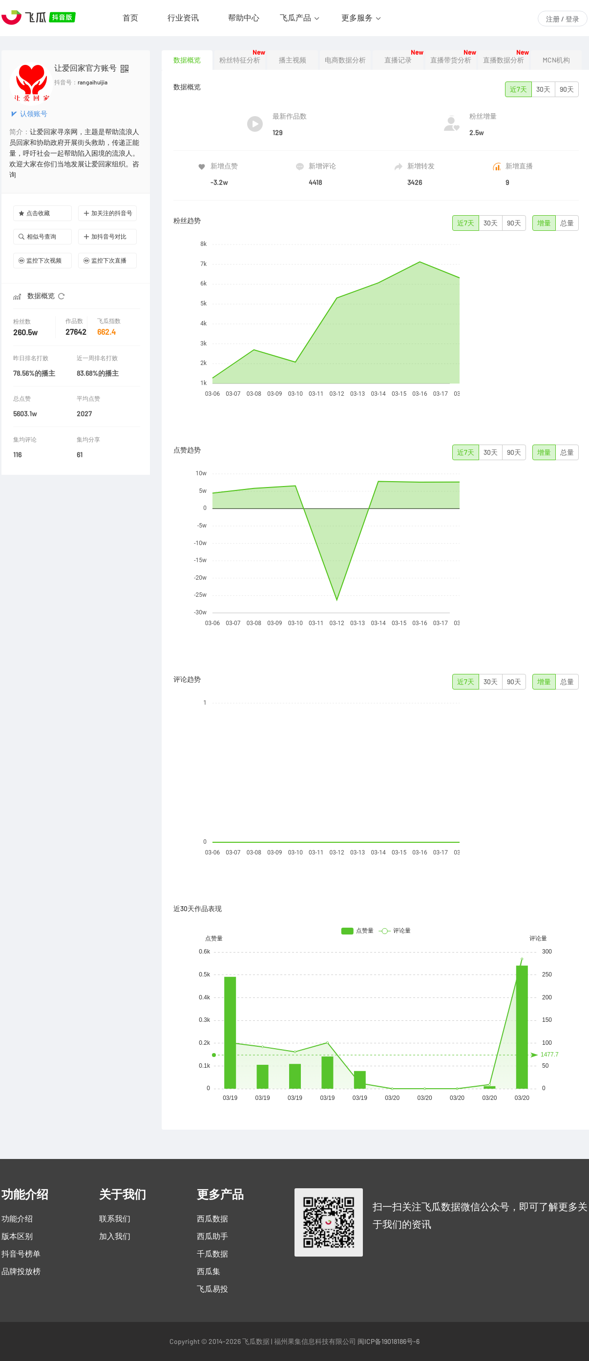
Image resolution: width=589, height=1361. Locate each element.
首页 (130, 17)
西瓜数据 (212, 1218)
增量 (544, 223)
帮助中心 (243, 17)
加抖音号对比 (105, 236)
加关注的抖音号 (108, 213)
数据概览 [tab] (187, 60)
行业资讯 (183, 17)
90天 (567, 89)
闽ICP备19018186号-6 (389, 1341)
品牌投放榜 (21, 1271)
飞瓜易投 (212, 1288)
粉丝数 (23, 321)
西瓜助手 (212, 1236)
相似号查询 (37, 236)
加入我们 (114, 1236)
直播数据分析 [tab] (503, 60)
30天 (543, 89)
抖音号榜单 (21, 1253)
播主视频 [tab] (292, 60)
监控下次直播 (105, 260)
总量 (567, 223)
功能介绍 (17, 1218)
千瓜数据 (212, 1253)
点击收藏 (34, 213)
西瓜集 (208, 1271)
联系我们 (114, 1218)
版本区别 (17, 1236)
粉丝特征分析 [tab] (239, 60)
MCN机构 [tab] (556, 60)
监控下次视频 (40, 260)
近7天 (518, 89)
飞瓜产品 (295, 17)
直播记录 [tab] (398, 60)
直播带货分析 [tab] (450, 60)
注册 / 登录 (562, 19)
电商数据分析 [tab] (345, 60)
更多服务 (357, 17)
